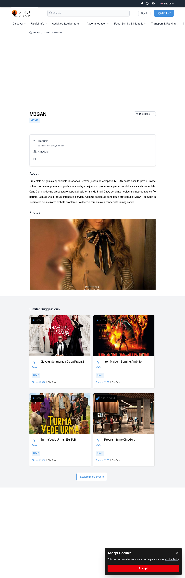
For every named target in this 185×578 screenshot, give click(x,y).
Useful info (39, 23)
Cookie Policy (172, 559)
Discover (19, 23)
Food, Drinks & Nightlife (130, 23)
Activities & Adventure (66, 23)
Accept (143, 568)
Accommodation (98, 23)
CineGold (43, 141)
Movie (47, 32)
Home (36, 32)
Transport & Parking (164, 23)
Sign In (144, 13)
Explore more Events (92, 476)
